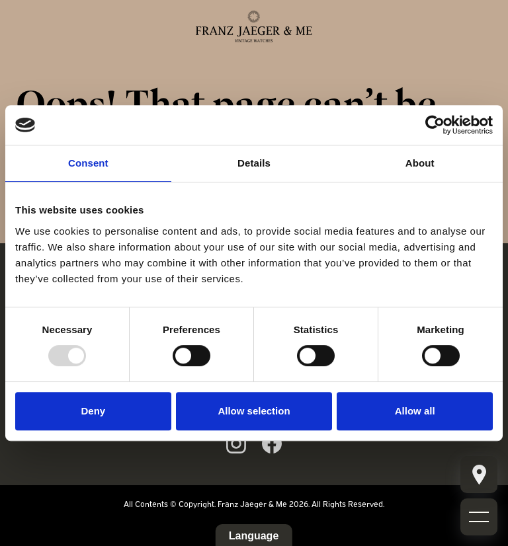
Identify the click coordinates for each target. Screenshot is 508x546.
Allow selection (254, 410)
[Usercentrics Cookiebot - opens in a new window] (435, 125)
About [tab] (420, 163)
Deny (93, 410)
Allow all (415, 410)
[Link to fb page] (272, 443)
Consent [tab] (88, 163)
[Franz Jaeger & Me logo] (254, 26)
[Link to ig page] (236, 443)
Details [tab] (254, 163)
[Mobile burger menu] (478, 474)
